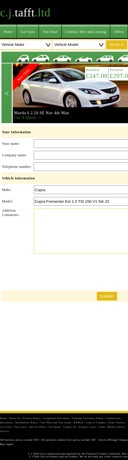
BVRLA (78, 422)
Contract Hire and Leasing (85, 32)
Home (8, 32)
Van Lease (20, 426)
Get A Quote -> (27, 117)
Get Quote (54, 426)
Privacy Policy (32, 418)
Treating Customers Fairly (87, 418)
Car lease (28, 32)
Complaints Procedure (56, 418)
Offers (119, 32)
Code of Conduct (96, 422)
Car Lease (6, 426)
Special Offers (37, 426)
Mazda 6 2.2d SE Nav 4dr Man (41, 113)
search (116, 45)
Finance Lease (87, 426)
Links (101, 426)
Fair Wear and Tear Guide (56, 422)
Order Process (116, 422)
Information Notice (26, 422)
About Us (15, 418)
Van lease (50, 32)
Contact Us (69, 426)
